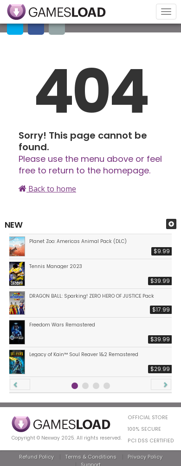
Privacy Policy (145, 456)
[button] (20, 384)
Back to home (47, 189)
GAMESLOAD (56, 12)
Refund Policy (36, 456)
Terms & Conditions (90, 456)
